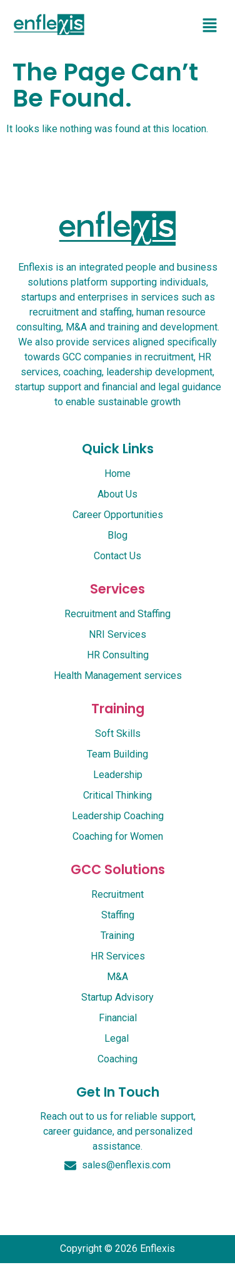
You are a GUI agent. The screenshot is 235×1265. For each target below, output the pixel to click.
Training (117, 709)
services (117, 589)
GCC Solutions (118, 869)
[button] (210, 26)
